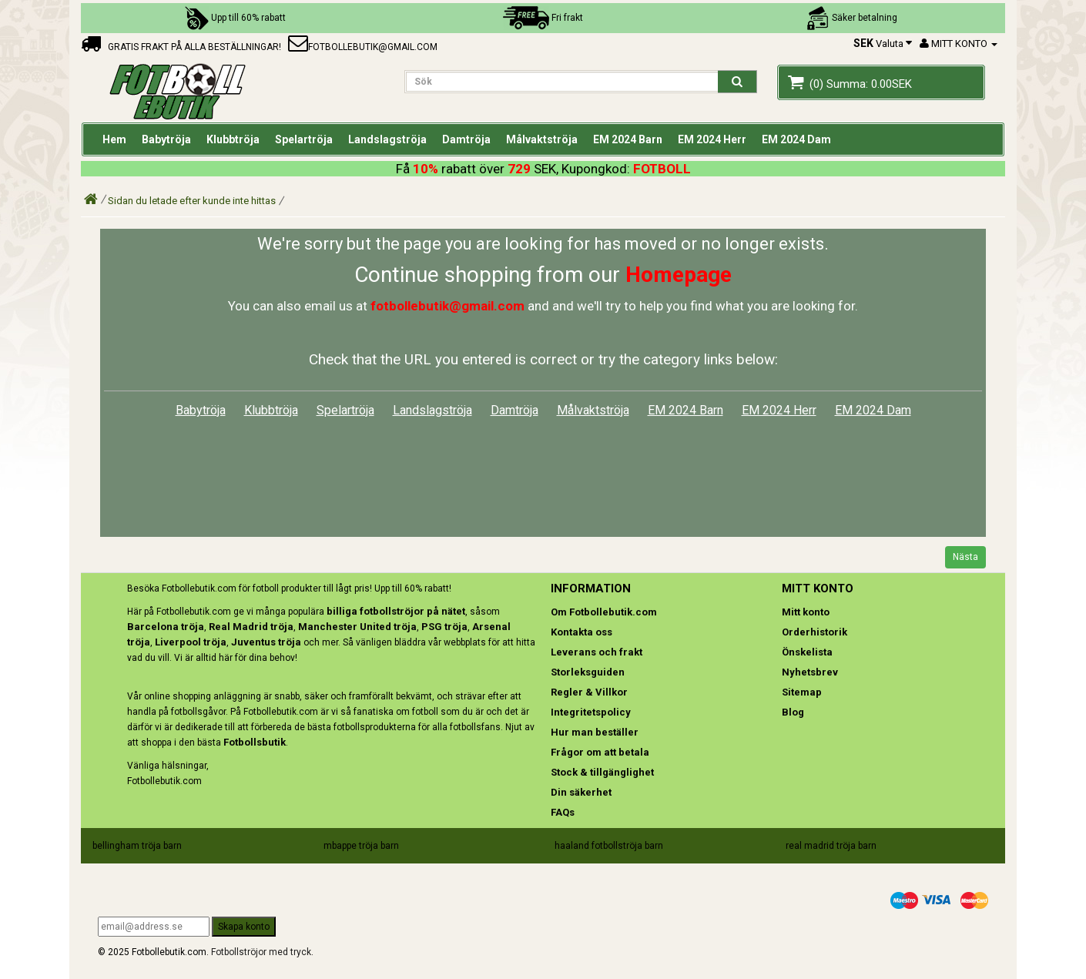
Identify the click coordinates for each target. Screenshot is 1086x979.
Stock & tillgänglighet (602, 772)
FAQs (563, 812)
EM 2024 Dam (873, 410)
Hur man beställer (595, 732)
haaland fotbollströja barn (609, 845)
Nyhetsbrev (810, 672)
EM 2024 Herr (779, 410)
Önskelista (807, 652)
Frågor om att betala (600, 752)
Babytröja (201, 410)
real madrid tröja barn (831, 845)
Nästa (965, 557)
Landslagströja (432, 410)
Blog (793, 712)
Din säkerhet (581, 792)
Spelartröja (345, 410)
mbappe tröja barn (361, 845)
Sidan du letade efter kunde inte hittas (192, 200)
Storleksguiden (588, 672)
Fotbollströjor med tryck (261, 952)
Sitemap (802, 692)
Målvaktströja (593, 410)
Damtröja (514, 410)
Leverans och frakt (596, 652)
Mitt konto (806, 612)
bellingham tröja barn (137, 845)
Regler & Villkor (589, 692)
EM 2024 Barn (685, 410)
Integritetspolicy (591, 712)
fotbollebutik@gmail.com (362, 47)
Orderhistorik (814, 632)
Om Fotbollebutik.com (604, 612)
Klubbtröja (271, 410)
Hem (114, 139)
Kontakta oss (581, 632)
